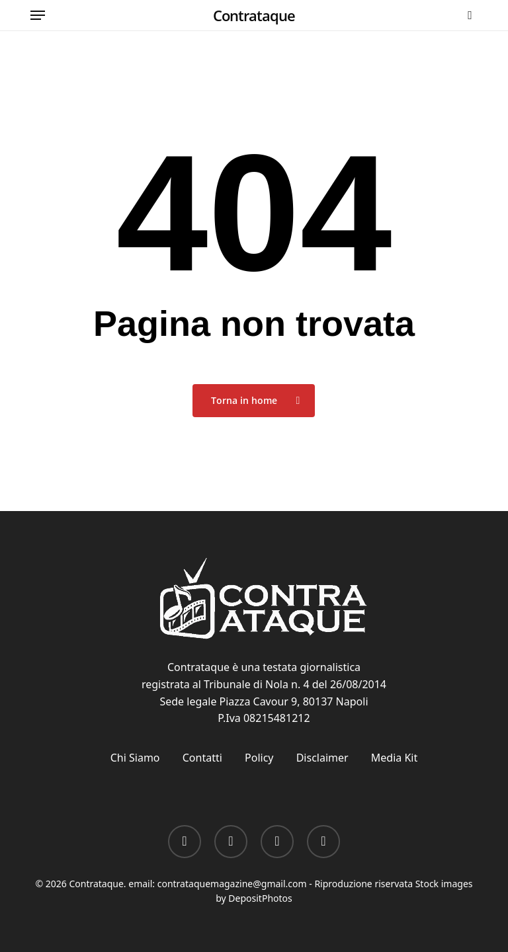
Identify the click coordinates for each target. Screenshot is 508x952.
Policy (259, 757)
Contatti (202, 757)
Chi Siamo (135, 757)
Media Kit (394, 757)
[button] (37, 15)
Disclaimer (322, 757)
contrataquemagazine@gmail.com (232, 883)
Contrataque (254, 15)
